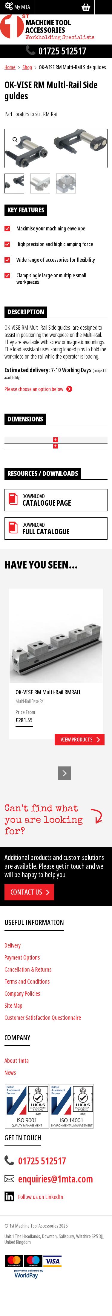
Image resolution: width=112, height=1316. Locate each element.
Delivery (12, 974)
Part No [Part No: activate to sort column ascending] (8, 440)
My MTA (22, 7)
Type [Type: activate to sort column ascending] (29, 440)
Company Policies (22, 1022)
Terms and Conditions (27, 1010)
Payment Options (22, 986)
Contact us (26, 921)
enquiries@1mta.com (55, 1208)
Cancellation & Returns (27, 998)
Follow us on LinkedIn (40, 1226)
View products (77, 769)
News (10, 1101)
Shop (27, 67)
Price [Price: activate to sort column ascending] (87, 440)
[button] (64, 802)
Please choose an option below (33, 389)
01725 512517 (62, 51)
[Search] (103, 7)
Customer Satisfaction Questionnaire (42, 1046)
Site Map (13, 1034)
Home (10, 67)
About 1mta (16, 1089)
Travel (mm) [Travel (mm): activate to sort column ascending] (62, 440)
